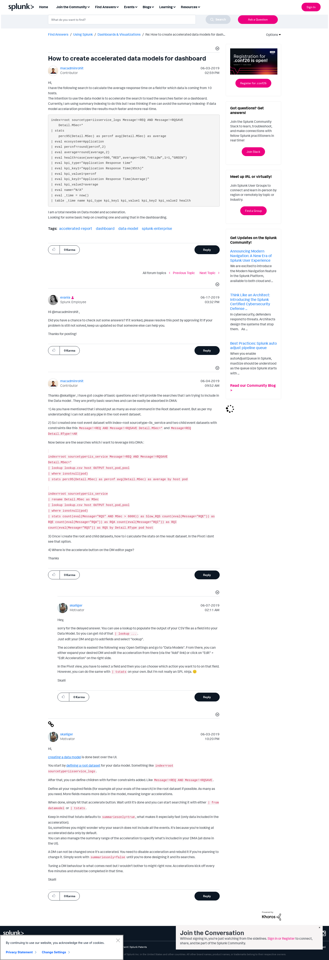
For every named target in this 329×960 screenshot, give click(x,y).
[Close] (118, 940)
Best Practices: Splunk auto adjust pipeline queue (253, 345)
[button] (216, 49)
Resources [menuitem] (189, 7)
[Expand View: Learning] (174, 6)
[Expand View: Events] (136, 6)
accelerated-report (75, 228)
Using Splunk (83, 34)
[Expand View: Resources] (199, 6)
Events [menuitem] (129, 7)
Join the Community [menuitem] (71, 7)
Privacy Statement (19, 952)
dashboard (105, 228)
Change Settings (54, 952)
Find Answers (58, 34)
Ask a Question (258, 19)
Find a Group (253, 210)
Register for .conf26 (253, 83)
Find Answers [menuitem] (105, 7)
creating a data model (64, 757)
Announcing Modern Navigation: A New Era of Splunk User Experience (251, 255)
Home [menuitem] (43, 7)
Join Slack (253, 151)
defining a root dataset (83, 765)
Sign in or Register (281, 938)
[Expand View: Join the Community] (88, 6)
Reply (207, 249)
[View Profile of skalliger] (76, 605)
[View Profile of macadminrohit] (72, 68)
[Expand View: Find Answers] (117, 6)
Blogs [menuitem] (147, 7)
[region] (61, 947)
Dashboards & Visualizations (119, 34)
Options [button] (270, 34)
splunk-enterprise (157, 228)
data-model (128, 228)
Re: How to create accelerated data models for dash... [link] (185, 34)
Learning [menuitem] (166, 7)
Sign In (311, 7)
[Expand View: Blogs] (153, 6)
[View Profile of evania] (65, 297)
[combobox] (139, 19)
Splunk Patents (138, 946)
